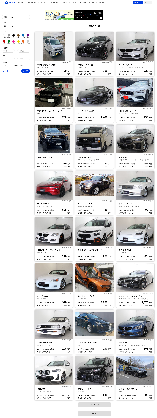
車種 (4, 23)
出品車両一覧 (21, 3)
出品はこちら (138, 2)
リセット (5, 71)
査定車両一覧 (93, 3)
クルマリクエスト (54, 3)
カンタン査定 (42, 3)
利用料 (74, 3)
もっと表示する (94, 404)
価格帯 (5, 48)
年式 (4, 55)
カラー (5, 32)
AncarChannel (82, 3)
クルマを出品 (32, 3)
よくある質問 (65, 3)
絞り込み (25, 71)
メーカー (6, 14)
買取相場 (102, 3)
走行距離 (6, 62)
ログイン (148, 2)
